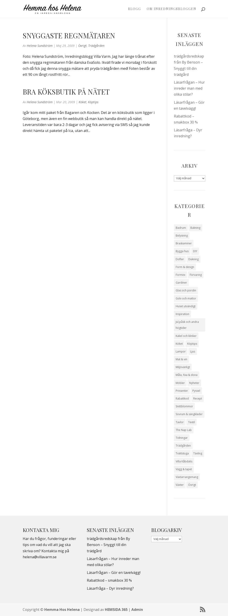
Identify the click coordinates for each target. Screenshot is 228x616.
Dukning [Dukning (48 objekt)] (193, 259)
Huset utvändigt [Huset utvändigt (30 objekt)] (185, 306)
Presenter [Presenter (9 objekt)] (182, 391)
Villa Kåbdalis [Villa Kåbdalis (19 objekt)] (184, 461)
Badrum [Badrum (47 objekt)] (181, 228)
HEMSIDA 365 (116, 609)
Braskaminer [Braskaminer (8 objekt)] (184, 243)
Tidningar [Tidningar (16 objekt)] (182, 438)
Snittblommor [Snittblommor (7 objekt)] (184, 406)
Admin (137, 609)
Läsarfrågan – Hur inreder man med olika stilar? (189, 88)
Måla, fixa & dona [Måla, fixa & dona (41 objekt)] (186, 375)
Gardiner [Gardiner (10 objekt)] (181, 282)
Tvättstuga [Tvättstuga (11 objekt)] (182, 453)
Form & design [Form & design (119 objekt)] (185, 267)
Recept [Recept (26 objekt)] (197, 398)
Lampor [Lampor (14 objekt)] (181, 351)
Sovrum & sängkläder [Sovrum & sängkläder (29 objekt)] (189, 414)
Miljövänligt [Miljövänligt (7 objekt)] (183, 367)
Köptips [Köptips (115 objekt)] (192, 344)
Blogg (134, 9)
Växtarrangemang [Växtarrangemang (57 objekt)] (187, 477)
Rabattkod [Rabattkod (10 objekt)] (182, 398)
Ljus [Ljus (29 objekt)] (192, 351)
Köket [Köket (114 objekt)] (179, 344)
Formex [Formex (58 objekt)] (180, 275)
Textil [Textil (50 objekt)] (191, 422)
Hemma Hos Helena (62, 609)
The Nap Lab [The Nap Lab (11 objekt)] (184, 430)
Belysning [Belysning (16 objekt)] (182, 235)
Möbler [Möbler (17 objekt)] (180, 383)
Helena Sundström (40, 45)
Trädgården (96, 45)
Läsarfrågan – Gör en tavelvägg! (113, 572)
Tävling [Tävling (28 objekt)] (197, 453)
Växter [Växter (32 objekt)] (180, 485)
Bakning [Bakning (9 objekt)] (195, 228)
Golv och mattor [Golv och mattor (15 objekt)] (186, 298)
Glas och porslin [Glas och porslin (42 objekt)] (186, 290)
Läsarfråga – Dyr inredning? (110, 588)
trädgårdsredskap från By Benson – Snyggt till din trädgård (108, 544)
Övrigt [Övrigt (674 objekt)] (192, 485)
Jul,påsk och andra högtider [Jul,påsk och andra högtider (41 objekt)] (187, 325)
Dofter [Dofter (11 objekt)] (180, 259)
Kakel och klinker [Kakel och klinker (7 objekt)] (186, 336)
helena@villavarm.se (40, 556)
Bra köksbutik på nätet (66, 91)
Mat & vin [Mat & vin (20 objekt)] (181, 359)
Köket (82, 102)
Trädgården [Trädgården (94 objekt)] (183, 445)
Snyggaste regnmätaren (69, 35)
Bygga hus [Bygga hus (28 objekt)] (182, 251)
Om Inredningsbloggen (171, 9)
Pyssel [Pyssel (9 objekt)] (196, 391)
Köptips (93, 102)
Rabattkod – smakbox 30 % (109, 580)
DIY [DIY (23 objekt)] (195, 251)
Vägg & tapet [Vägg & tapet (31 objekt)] (184, 469)
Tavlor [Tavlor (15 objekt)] (180, 422)
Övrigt (82, 45)
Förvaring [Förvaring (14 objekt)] (196, 275)
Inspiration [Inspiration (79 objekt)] (182, 314)
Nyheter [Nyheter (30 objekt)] (194, 383)
